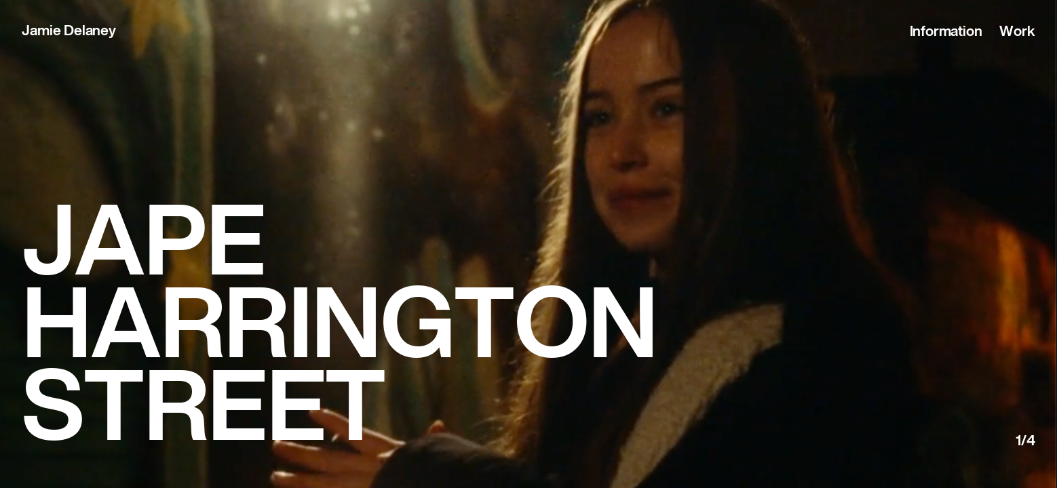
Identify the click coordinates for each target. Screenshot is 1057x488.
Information (946, 32)
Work (1017, 32)
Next (993, 275)
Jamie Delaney (68, 31)
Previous (63, 275)
